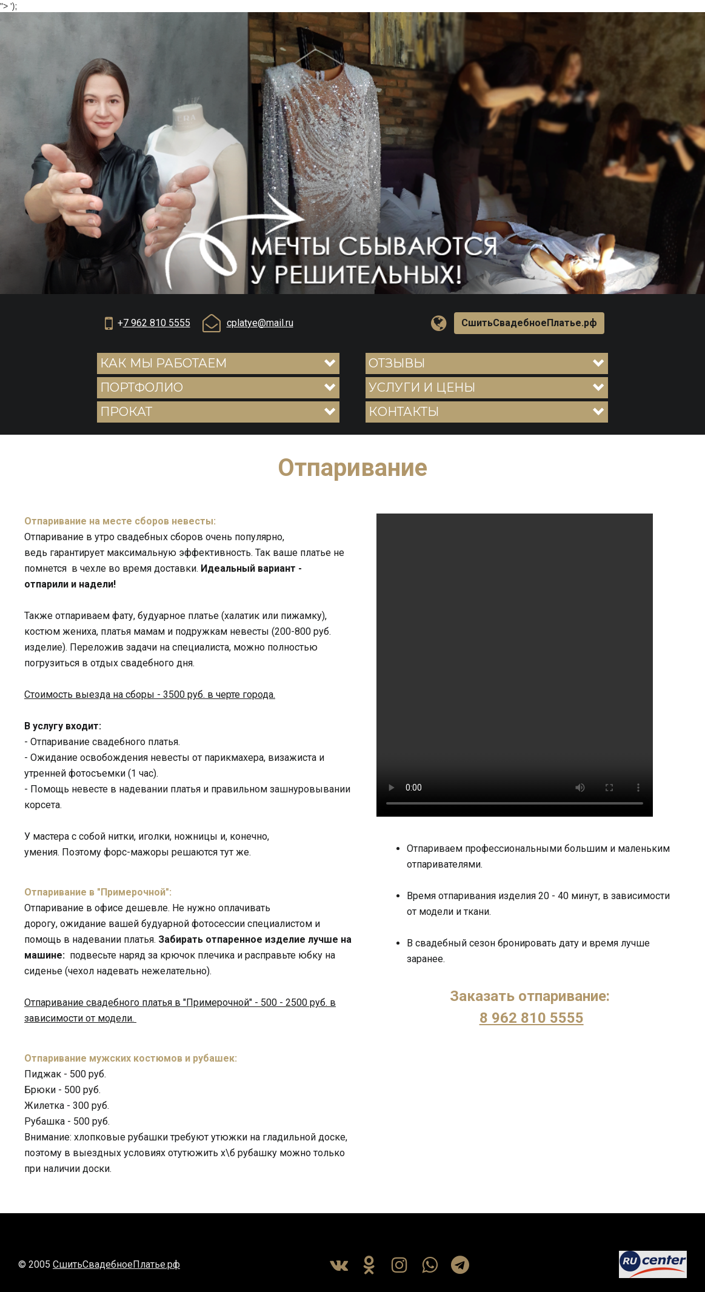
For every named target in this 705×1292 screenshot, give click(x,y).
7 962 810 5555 (156, 323)
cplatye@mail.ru (260, 323)
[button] (218, 363)
